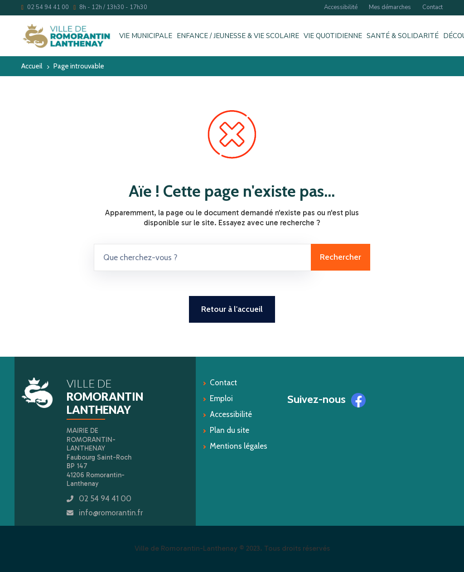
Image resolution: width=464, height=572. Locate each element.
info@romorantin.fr (111, 512)
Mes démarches (390, 7)
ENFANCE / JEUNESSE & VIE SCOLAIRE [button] (238, 36)
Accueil (31, 66)
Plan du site (229, 430)
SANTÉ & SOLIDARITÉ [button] (403, 36)
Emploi (221, 398)
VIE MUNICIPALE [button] (145, 36)
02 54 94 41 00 (45, 7)
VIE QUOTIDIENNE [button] (333, 36)
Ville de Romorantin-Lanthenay (186, 548)
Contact (432, 7)
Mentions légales (238, 446)
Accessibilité (341, 7)
